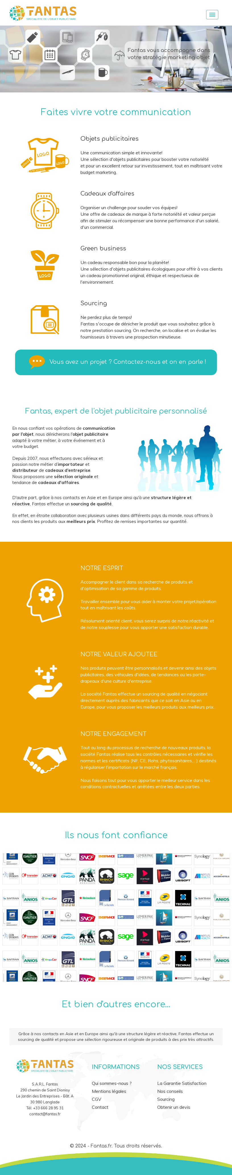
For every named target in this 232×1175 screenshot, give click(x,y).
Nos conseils (170, 1091)
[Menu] (212, 14)
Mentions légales (109, 1091)
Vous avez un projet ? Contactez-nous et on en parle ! (127, 362)
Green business (103, 248)
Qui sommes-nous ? (112, 1083)
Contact (100, 1107)
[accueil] (102, 12)
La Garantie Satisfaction (181, 1083)
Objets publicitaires (109, 139)
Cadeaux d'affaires (107, 193)
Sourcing (93, 303)
